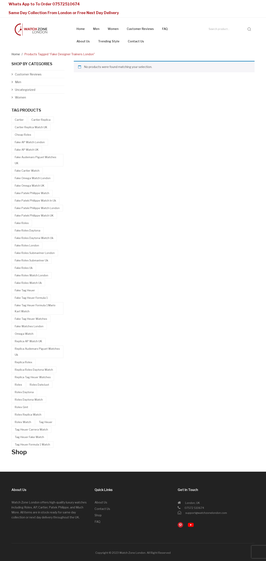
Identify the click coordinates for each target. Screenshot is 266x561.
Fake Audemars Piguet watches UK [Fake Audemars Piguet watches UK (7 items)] (35, 160)
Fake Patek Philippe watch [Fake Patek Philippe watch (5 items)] (32, 193)
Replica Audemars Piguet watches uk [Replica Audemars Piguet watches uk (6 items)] (37, 351)
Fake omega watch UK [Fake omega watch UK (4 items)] (29, 185)
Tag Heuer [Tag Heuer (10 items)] (45, 422)
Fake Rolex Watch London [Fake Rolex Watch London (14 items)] (31, 275)
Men (96, 29)
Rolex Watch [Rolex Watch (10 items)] (23, 422)
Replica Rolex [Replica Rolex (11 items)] (23, 362)
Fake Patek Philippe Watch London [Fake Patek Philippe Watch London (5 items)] (37, 208)
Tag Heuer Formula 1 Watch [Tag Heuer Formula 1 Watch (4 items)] (32, 444)
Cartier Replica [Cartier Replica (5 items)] (40, 119)
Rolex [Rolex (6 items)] (18, 384)
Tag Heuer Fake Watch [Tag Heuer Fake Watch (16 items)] (29, 437)
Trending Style (108, 41)
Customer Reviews (140, 29)
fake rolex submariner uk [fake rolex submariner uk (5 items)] (31, 260)
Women (113, 29)
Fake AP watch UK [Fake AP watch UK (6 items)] (27, 149)
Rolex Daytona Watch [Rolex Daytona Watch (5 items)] (29, 399)
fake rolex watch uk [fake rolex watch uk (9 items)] (28, 282)
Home (80, 29)
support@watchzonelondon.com (206, 512)
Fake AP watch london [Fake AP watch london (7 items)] (30, 142)
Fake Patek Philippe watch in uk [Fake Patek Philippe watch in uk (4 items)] (35, 200)
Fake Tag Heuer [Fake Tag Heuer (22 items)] (25, 290)
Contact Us (136, 41)
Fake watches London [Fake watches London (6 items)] (29, 326)
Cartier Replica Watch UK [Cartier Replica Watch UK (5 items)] (31, 127)
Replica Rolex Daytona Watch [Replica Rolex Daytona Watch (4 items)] (34, 369)
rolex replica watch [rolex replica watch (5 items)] (28, 414)
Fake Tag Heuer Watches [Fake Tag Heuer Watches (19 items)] (31, 318)
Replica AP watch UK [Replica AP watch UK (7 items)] (28, 341)
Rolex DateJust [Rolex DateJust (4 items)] (39, 384)
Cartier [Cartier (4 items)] (19, 119)
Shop (98, 515)
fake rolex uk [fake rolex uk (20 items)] (24, 267)
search (249, 29)
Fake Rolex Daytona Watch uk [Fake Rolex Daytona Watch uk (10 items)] (34, 238)
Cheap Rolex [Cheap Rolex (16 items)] (23, 134)
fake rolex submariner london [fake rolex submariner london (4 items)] (35, 253)
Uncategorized (25, 89)
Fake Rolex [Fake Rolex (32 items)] (22, 223)
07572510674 (66, 4)
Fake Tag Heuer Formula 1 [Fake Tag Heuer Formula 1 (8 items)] (31, 297)
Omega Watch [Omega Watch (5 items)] (24, 333)
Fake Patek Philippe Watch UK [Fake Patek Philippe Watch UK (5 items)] (34, 215)
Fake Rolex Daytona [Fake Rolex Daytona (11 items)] (27, 230)
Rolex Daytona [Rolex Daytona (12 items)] (24, 392)
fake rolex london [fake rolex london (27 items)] (27, 245)
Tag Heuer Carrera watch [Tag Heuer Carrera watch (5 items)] (31, 429)
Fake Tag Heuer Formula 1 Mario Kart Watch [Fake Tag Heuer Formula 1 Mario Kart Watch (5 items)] (35, 308)
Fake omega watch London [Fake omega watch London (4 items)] (32, 178)
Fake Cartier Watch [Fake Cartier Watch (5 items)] (27, 170)
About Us (83, 41)
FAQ (165, 29)
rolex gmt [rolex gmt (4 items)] (21, 407)
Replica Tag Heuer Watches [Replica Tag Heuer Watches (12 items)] (33, 377)
